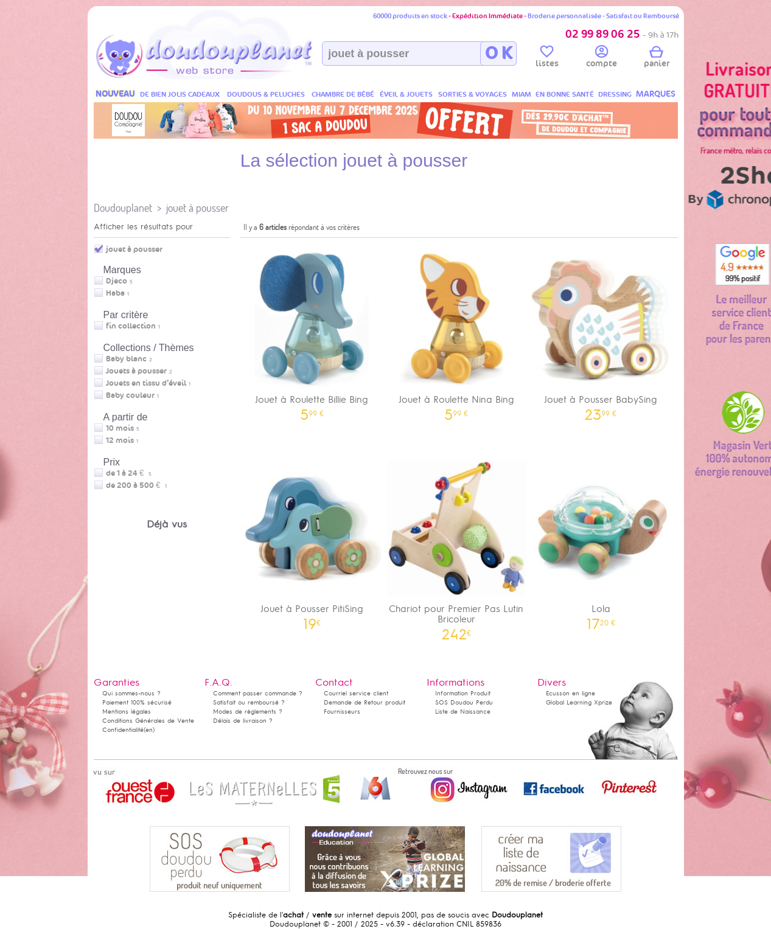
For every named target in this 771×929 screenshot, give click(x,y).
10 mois (120, 428)
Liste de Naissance (462, 711)
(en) (149, 729)
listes (547, 58)
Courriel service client (356, 693)
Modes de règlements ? (247, 711)
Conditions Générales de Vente (148, 720)
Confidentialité (123, 729)
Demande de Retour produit (364, 702)
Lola (601, 540)
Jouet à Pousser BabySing (601, 331)
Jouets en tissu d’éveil (146, 383)
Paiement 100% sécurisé (137, 702)
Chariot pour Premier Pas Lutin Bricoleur (456, 545)
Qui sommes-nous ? (131, 693)
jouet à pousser (197, 208)
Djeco (116, 281)
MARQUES (655, 94)
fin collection (131, 326)
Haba (115, 293)
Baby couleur (130, 395)
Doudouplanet (123, 208)
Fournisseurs (342, 711)
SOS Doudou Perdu (464, 702)
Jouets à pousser (136, 371)
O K (498, 53)
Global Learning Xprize (579, 702)
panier (656, 58)
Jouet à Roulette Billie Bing (312, 331)
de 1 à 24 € (129, 473)
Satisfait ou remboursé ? (249, 702)
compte (601, 58)
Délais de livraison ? (243, 720)
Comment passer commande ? (257, 693)
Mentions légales (126, 711)
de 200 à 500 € (136, 485)
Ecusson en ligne (570, 693)
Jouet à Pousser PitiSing (312, 540)
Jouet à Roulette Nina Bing (456, 331)
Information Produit (462, 693)
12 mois (120, 440)
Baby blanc (126, 359)
